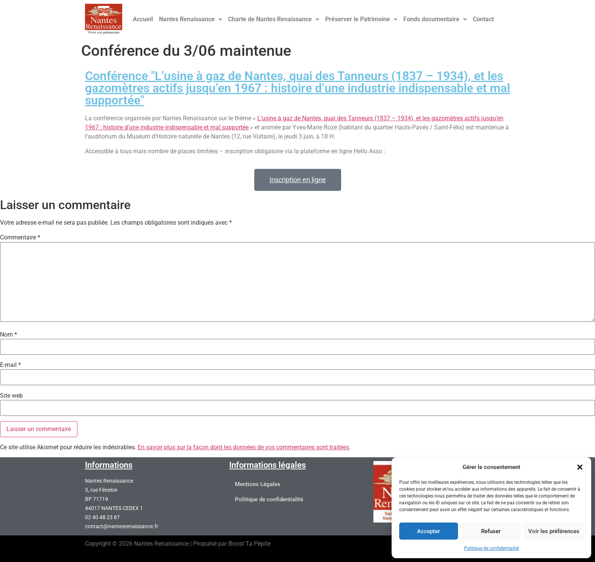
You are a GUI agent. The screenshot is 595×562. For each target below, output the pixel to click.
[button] (580, 467)
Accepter (428, 531)
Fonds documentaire (435, 19)
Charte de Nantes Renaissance (273, 19)
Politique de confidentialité (491, 548)
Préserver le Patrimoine (361, 19)
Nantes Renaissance (190, 19)
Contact (483, 19)
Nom (8, 335)
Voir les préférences (553, 531)
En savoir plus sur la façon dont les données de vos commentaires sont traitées (243, 447)
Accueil (143, 19)
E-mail (10, 365)
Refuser (491, 531)
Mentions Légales (257, 484)
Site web (11, 396)
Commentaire (20, 238)
